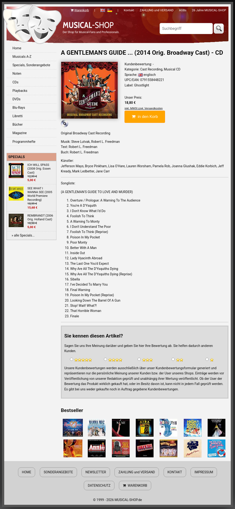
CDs (15, 82)
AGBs (183, 10)
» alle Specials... (23, 235)
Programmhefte (23, 142)
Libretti (17, 116)
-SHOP (88, 25)
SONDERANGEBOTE (58, 472)
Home (16, 48)
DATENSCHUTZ (99, 485)
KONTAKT (175, 472)
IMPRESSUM (204, 472)
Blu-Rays (18, 107)
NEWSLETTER (95, 472)
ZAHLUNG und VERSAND (157, 10)
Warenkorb (81, 10)
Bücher (17, 124)
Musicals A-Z (21, 56)
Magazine (19, 133)
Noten (16, 73)
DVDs (16, 99)
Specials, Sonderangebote (31, 65)
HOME (26, 472)
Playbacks (19, 91)
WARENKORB (135, 485)
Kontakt (129, 10)
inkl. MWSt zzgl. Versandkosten (144, 108)
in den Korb (145, 116)
